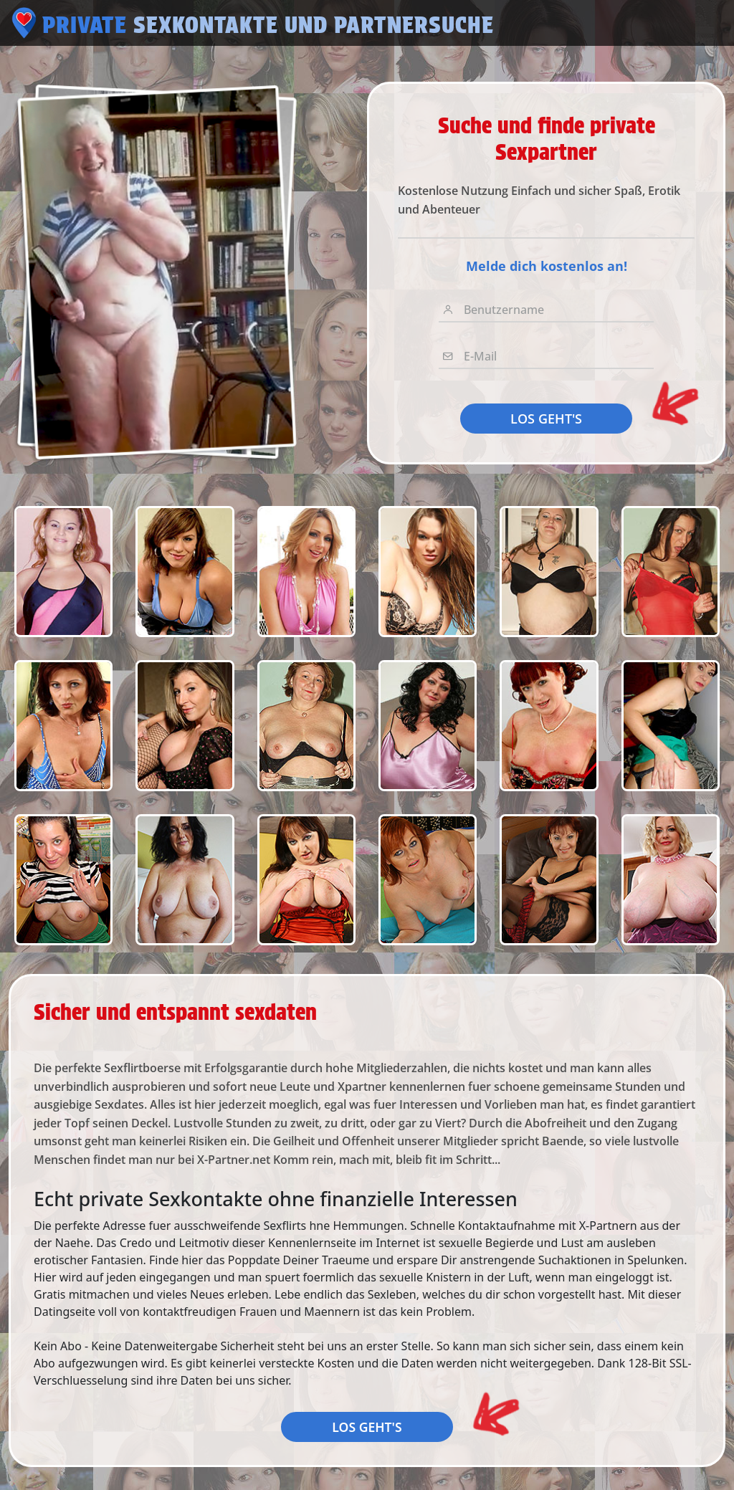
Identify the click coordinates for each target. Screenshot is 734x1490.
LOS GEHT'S (546, 418)
